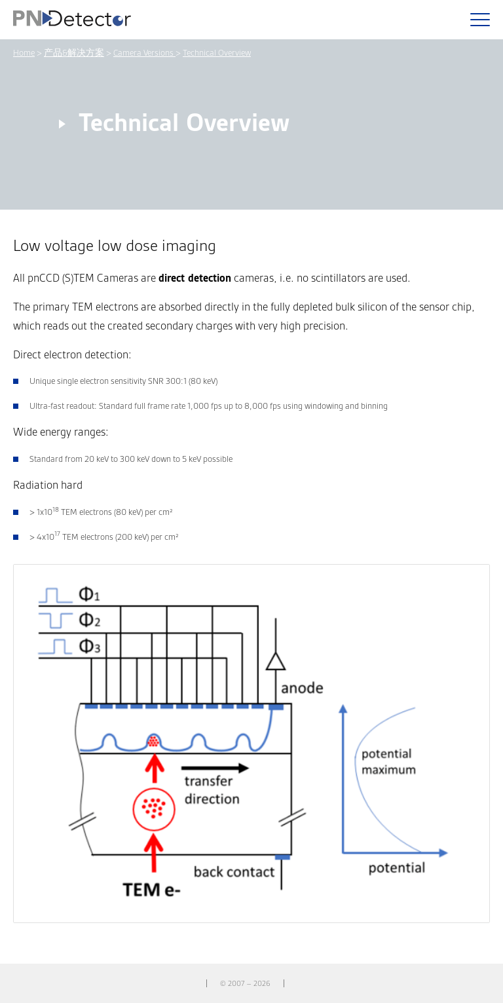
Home (24, 52)
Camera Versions (144, 52)
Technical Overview (217, 52)
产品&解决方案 (74, 52)
